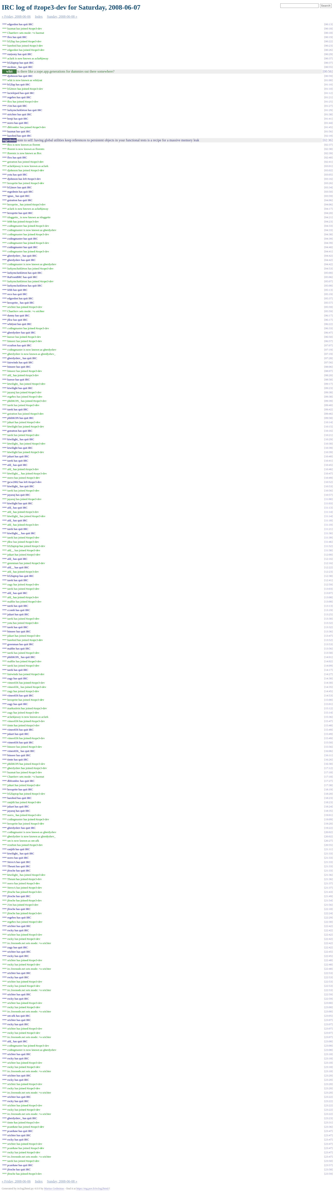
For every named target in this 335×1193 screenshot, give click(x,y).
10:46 (328, 469)
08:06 (328, 366)
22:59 (328, 994)
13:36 (328, 631)
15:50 (328, 742)
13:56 (328, 648)
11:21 (328, 529)
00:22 (328, 41)
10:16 (328, 430)
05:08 (328, 285)
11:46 (328, 541)
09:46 (328, 413)
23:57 (328, 1165)
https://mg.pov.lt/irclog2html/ (92, 1188)
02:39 (328, 153)
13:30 (328, 618)
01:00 (328, 80)
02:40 (328, 157)
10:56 (328, 490)
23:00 (328, 1002)
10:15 (328, 426)
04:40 (328, 247)
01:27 (328, 105)
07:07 (328, 345)
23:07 (328, 1020)
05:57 (328, 302)
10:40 (328, 456)
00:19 (328, 37)
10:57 (328, 494)
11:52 (328, 546)
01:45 (328, 127)
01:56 (328, 131)
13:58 (328, 652)
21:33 (328, 853)
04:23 (328, 221)
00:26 (328, 49)
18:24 (328, 806)
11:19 (328, 524)
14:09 (328, 665)
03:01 (328, 166)
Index (39, 16)
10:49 (328, 477)
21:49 (328, 896)
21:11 (328, 849)
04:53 (328, 268)
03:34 (328, 187)
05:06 (328, 277)
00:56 (327, 71)
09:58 (328, 418)
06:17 (328, 315)
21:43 (328, 891)
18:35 (328, 810)
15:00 (328, 699)
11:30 (328, 533)
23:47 (328, 1131)
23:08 (328, 1041)
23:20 (328, 1075)
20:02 (328, 832)
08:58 (328, 379)
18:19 (328, 789)
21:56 (328, 904)
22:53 (328, 973)
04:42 (328, 255)
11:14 (328, 511)
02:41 (328, 161)
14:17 (328, 669)
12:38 (328, 575)
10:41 (328, 460)
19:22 (328, 827)
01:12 (328, 93)
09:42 (328, 409)
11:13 (328, 507)
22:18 (328, 909)
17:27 (328, 780)
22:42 (328, 926)
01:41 (328, 118)
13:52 (328, 640)
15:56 (328, 746)
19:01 (328, 815)
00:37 (328, 58)
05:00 (328, 272)
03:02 (328, 170)
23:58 (328, 1169)
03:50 (328, 191)
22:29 (328, 917)
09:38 (328, 392)
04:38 (328, 234)
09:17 (328, 383)
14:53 (328, 695)
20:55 (328, 845)
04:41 (328, 251)
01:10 (328, 84)
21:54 (328, 900)
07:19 (328, 349)
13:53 (328, 644)
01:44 (328, 122)
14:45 (328, 691)
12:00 (328, 554)
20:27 (328, 840)
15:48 (328, 725)
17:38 (328, 785)
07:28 (328, 358)
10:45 (328, 464)
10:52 (328, 482)
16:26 (328, 759)
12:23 (328, 571)
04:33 (328, 225)
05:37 (328, 298)
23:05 (328, 1015)
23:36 (328, 1126)
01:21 (328, 97)
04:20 (328, 213)
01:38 (328, 114)
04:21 (328, 217)
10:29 (328, 439)
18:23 (328, 798)
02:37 (328, 144)
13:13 (328, 605)
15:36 (328, 716)
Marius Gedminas (54, 1188)
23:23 (328, 1118)
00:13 (328, 24)
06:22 (328, 324)
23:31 (328, 1122)
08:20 (328, 375)
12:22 (328, 567)
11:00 (328, 499)
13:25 (328, 614)
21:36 (328, 874)
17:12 (328, 768)
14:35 (328, 687)
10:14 (328, 422)
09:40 (328, 405)
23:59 (328, 1173)
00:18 (328, 28)
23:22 (328, 1096)
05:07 (328, 281)
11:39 (328, 537)
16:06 (328, 751)
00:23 (328, 45)
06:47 (328, 332)
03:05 (328, 174)
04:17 (328, 208)
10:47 (328, 473)
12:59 (328, 584)
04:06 (328, 200)
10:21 (328, 435)
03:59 (328, 195)
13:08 (328, 597)
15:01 (328, 704)
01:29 (328, 110)
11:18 (328, 520)
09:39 (328, 400)
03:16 (328, 178)
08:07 (328, 371)
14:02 (328, 661)
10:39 (328, 447)
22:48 (328, 960)
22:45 (328, 951)
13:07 (328, 593)
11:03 (328, 503)
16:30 (328, 763)
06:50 (328, 336)
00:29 (328, 54)
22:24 (328, 913)
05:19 (328, 294)
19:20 (328, 823)
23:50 (328, 1160)
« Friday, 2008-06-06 (16, 16)
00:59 (328, 75)
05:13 (328, 289)
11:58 (328, 550)
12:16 (328, 558)
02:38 (328, 149)
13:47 (328, 635)
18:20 (328, 793)
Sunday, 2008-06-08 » (62, 16)
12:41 (328, 580)
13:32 (328, 622)
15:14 (328, 712)
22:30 (328, 921)
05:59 (328, 306)
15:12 (328, 708)
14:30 (328, 678)
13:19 (328, 610)
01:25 (328, 101)
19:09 (328, 819)
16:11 (328, 755)
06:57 (328, 341)
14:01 (328, 657)
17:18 (328, 772)
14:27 (328, 674)
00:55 (328, 67)
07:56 (328, 362)
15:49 (328, 729)
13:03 (328, 588)
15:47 (328, 721)
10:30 (328, 443)
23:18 (328, 1054)
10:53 (328, 486)
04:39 (328, 238)
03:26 (328, 183)
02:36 (327, 140)
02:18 (328, 135)
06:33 (328, 328)
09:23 (328, 388)
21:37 (328, 883)
